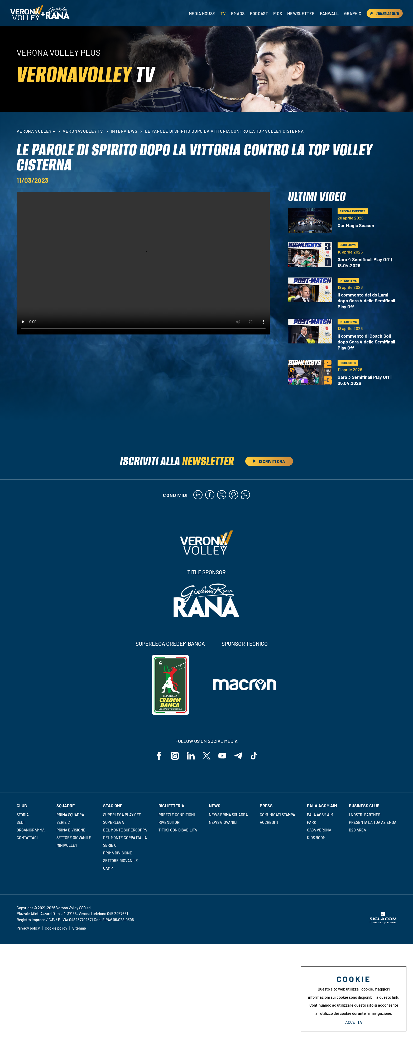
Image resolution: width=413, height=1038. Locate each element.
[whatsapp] (245, 495)
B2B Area (357, 830)
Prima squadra (70, 814)
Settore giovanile (73, 837)
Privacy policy (28, 928)
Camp (108, 868)
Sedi (21, 822)
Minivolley (66, 845)
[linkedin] (198, 495)
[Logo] (26, 13)
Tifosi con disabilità (178, 830)
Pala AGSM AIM (320, 814)
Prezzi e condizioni (177, 814)
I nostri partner (365, 814)
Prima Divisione (70, 830)
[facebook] (209, 495)
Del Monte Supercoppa (125, 830)
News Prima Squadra (228, 814)
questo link (388, 997)
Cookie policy (56, 928)
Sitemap (79, 928)
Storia (23, 814)
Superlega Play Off (122, 814)
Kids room (316, 837)
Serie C (63, 822)
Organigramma (31, 830)
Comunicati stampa (277, 814)
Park (311, 822)
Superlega (113, 822)
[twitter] (221, 495)
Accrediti (269, 822)
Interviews (124, 130)
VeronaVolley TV (83, 130)
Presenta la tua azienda (372, 822)
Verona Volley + (36, 130)
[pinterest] (233, 495)
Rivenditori (169, 822)
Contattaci (27, 837)
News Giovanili (223, 822)
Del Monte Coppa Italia (125, 837)
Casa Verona (319, 830)
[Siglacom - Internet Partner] (383, 922)
